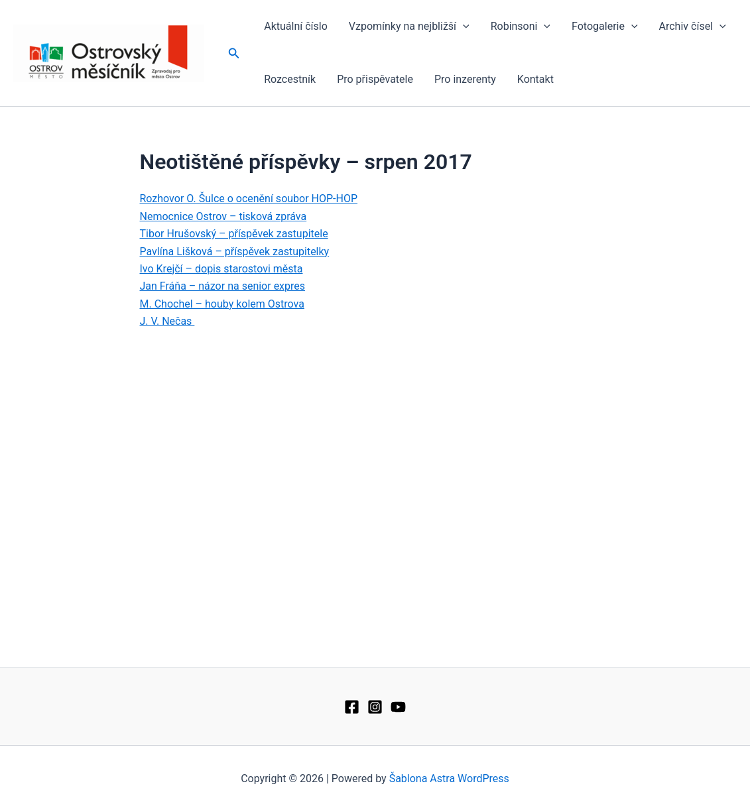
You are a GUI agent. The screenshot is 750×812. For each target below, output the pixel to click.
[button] (234, 53)
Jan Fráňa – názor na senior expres (223, 286)
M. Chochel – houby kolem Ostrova (222, 304)
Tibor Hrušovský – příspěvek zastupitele (234, 233)
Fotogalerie (604, 26)
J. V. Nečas (167, 321)
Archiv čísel (692, 26)
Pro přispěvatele (375, 79)
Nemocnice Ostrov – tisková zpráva (223, 216)
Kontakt (535, 79)
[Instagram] (375, 707)
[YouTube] (398, 707)
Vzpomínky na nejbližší (409, 26)
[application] (462, 26)
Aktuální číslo (296, 26)
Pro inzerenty (465, 79)
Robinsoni (520, 26)
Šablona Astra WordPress (449, 778)
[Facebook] (351, 707)
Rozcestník (290, 79)
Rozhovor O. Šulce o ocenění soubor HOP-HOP (249, 198)
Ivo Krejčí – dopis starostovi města (221, 268)
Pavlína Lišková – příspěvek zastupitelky (235, 251)
